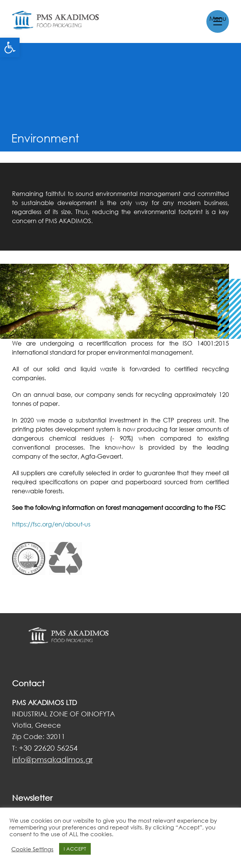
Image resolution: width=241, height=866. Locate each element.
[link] (10, 47)
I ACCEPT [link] (75, 849)
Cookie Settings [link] (32, 849)
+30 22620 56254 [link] (48, 747)
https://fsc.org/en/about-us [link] (51, 524)
